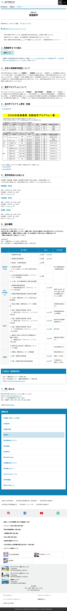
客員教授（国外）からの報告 (11, 418)
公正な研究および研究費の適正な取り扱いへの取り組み (19, 544)
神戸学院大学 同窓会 (45, 500)
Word (48, 258)
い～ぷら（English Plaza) (38, 58)
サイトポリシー (8, 595)
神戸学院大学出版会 (41, 504)
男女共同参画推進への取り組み (12, 529)
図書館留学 (51, 58)
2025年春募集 (6, 169)
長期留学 (5, 435)
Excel (48, 254)
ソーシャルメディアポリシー (11, 599)
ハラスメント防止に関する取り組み (13, 525)
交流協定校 (6, 423)
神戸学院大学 (4, 6)
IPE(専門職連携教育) (11, 554)
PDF (41, 254)
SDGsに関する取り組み (10, 537)
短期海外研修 (7, 429)
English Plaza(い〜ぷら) (10, 474)
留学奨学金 (6, 451)
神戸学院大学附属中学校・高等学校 (26, 500)
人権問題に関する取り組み (11, 533)
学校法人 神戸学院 (7, 500)
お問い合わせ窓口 (8, 603)
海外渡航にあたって (8, 468)
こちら (23, 39)
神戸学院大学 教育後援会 (9, 504)
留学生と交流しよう (8, 485)
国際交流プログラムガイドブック (14, 29)
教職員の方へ (42, 599)
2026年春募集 (6, 109)
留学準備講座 (7, 479)
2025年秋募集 (6, 166)
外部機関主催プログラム (10, 463)
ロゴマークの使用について (11, 548)
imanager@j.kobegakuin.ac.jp (16, 381)
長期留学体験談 (10, 405)
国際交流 (12, 6)
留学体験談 (6, 446)
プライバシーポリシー (44, 595)
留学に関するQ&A (8, 457)
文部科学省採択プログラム (11, 541)
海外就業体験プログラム (10, 440)
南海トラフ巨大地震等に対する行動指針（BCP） (17, 522)
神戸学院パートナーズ (26, 504)
